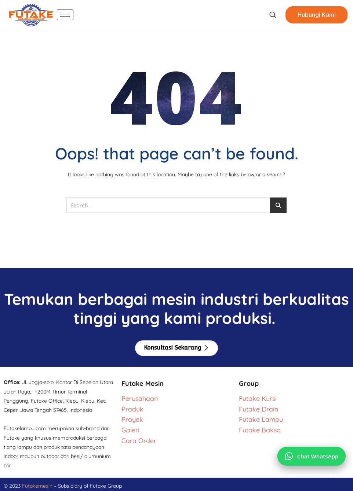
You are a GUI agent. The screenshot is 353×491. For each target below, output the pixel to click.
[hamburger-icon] (65, 15)
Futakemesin (38, 486)
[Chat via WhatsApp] (311, 455)
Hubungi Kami (316, 15)
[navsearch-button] (272, 15)
